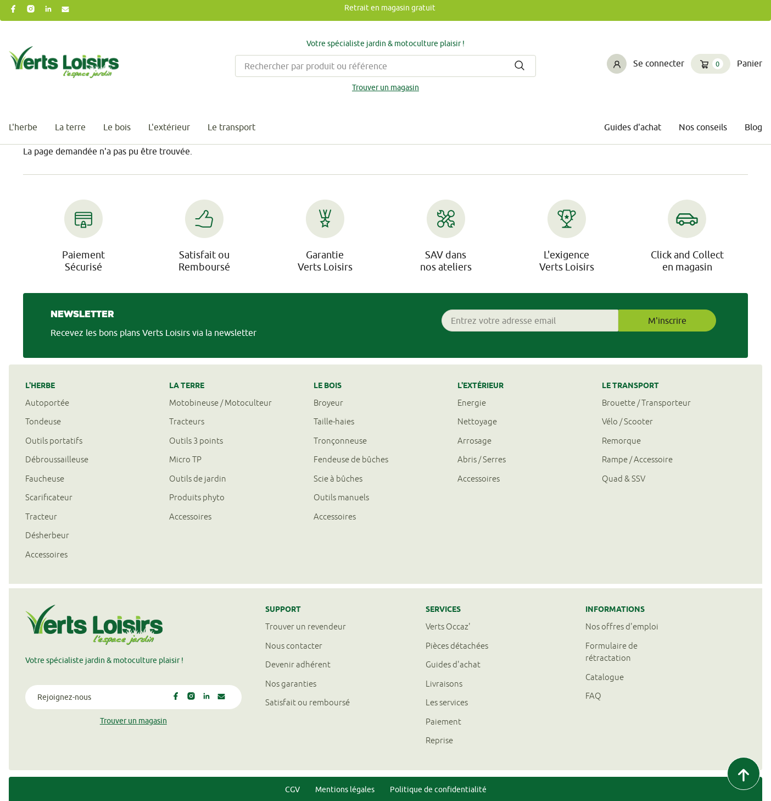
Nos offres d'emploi (621, 626)
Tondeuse (43, 421)
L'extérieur (169, 127)
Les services (447, 702)
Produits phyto (197, 497)
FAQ (593, 695)
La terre (70, 127)
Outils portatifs (53, 440)
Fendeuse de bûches (351, 459)
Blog (753, 127)
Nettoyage (477, 421)
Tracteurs (186, 421)
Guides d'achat (632, 127)
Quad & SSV (623, 478)
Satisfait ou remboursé (307, 702)
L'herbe (23, 127)
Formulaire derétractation (611, 652)
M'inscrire (667, 320)
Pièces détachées (457, 645)
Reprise (439, 740)
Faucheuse (44, 478)
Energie (471, 402)
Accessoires (46, 554)
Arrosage (474, 440)
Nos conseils (703, 127)
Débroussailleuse (56, 459)
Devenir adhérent (298, 664)
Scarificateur (48, 497)
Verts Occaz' (448, 626)
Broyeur (328, 402)
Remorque (621, 440)
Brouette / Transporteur (646, 402)
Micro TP (185, 459)
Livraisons (444, 683)
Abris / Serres (481, 459)
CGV (292, 789)
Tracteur (41, 516)
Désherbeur (47, 535)
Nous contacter (293, 645)
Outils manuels (341, 497)
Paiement (443, 721)
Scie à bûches (338, 478)
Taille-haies (334, 421)
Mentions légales (345, 789)
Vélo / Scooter (627, 421)
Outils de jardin (197, 478)
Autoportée (47, 402)
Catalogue (604, 677)
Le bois (117, 127)
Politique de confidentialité (438, 789)
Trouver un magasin (385, 87)
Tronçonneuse (340, 440)
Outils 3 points (196, 440)
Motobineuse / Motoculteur (220, 402)
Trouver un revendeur (305, 626)
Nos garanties (290, 683)
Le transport (231, 127)
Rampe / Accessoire (637, 459)
